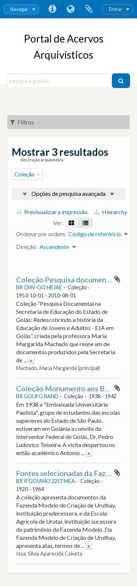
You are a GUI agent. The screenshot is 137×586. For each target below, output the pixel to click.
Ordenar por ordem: (41, 233)
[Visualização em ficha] (71, 222)
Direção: (26, 246)
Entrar (115, 9)
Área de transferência (89, 9)
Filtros (22, 121)
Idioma (70, 9)
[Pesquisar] (121, 80)
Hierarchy (110, 211)
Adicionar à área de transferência (117, 279)
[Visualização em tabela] (85, 222)
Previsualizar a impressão (52, 211)
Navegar (19, 9)
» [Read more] (31, 359)
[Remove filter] (38, 174)
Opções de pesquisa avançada (68, 193)
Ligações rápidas (52, 9)
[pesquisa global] (60, 80)
